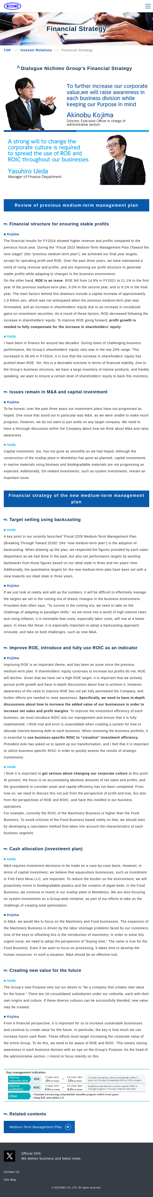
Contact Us (11, 1172)
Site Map (10, 1179)
